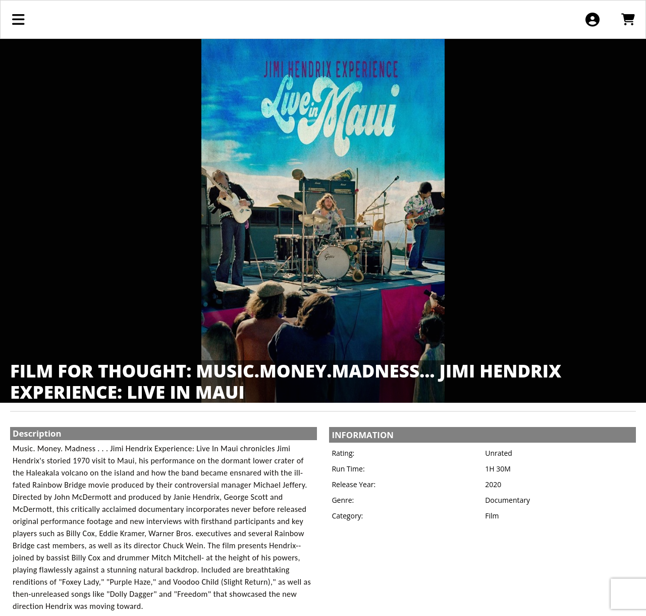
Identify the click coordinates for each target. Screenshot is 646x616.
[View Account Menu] (592, 19)
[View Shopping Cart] (627, 19)
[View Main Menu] (18, 19)
